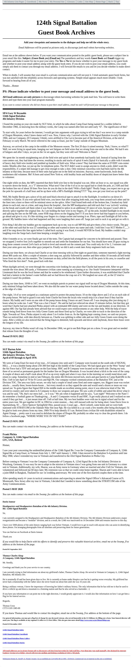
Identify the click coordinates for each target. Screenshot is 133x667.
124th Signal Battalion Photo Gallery (16, 638)
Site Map (89, 2)
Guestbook (31, 2)
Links (80, 2)
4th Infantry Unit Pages (14, 2)
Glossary (71, 2)
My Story (43, 2)
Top (117, 2)
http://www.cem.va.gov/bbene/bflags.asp (95, 620)
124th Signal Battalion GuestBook (15, 634)
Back (110, 2)
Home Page (101, 2)
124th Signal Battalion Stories (14, 643)
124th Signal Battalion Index (13, 630)
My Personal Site (57, 2)
